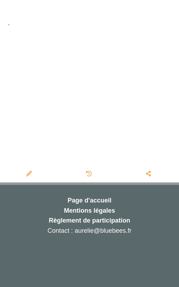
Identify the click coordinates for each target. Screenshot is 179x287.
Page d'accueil (89, 200)
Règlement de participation (89, 220)
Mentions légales (89, 210)
